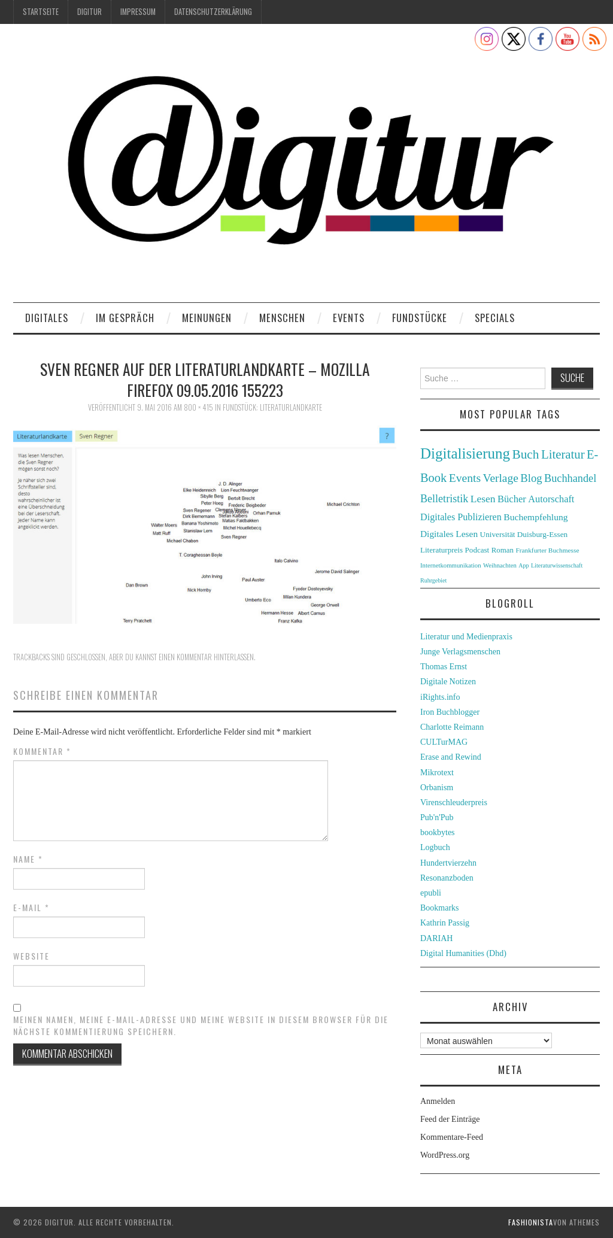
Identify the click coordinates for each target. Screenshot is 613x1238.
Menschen (282, 317)
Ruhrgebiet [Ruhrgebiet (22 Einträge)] (433, 580)
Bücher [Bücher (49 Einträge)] (511, 499)
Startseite (41, 11)
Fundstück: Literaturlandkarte (272, 407)
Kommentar (42, 751)
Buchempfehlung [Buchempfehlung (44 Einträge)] (535, 517)
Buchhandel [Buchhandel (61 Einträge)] (570, 478)
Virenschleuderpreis (453, 802)
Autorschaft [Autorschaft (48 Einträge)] (551, 499)
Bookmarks (439, 907)
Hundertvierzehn (448, 862)
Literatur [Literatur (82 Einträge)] (563, 454)
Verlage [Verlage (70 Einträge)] (500, 478)
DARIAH (436, 938)
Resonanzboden (447, 877)
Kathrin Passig (444, 922)
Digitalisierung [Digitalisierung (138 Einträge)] (465, 453)
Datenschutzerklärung (213, 11)
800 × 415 (198, 407)
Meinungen (207, 317)
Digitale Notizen (448, 681)
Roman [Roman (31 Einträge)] (502, 550)
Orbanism (436, 787)
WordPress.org (444, 1155)
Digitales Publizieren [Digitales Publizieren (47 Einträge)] (461, 517)
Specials (495, 317)
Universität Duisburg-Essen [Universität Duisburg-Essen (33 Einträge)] (524, 534)
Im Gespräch (125, 317)
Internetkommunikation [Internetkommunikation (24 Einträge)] (450, 565)
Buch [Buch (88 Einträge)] (525, 454)
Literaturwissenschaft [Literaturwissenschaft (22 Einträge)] (556, 565)
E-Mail (31, 908)
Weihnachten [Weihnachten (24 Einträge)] (500, 565)
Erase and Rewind (450, 756)
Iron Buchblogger (450, 712)
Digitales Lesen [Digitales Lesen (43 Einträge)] (449, 534)
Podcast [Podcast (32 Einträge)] (477, 549)
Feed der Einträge (450, 1119)
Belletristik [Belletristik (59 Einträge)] (444, 499)
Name (28, 859)
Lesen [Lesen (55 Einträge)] (483, 499)
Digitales (46, 317)
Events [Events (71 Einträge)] (465, 478)
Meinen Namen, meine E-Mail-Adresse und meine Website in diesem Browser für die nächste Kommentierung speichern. (201, 1025)
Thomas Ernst (443, 666)
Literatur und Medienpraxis (466, 636)
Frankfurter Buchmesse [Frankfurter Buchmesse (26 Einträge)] (547, 550)
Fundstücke (419, 317)
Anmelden (437, 1101)
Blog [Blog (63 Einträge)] (531, 478)
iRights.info (440, 697)
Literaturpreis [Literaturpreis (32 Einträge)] (441, 549)
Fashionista (530, 1222)
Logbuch (435, 847)
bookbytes (437, 832)
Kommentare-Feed (451, 1137)
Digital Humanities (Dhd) (463, 953)
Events (349, 317)
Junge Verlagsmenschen (460, 651)
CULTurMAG (444, 742)
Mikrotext (437, 772)
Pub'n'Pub (437, 817)
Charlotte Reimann (452, 727)
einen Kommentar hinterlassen (206, 657)
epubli (430, 892)
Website (31, 956)
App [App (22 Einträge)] (523, 565)
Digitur (89, 11)
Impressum (138, 11)
